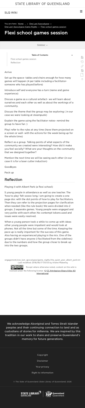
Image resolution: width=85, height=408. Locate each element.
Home (21, 24)
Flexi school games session (53, 27)
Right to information (42, 373)
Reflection (15, 63)
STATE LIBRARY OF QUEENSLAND (42, 4)
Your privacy (42, 367)
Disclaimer (42, 361)
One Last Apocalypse (39, 24)
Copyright (42, 355)
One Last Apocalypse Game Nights (21, 27)
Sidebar (42, 45)
